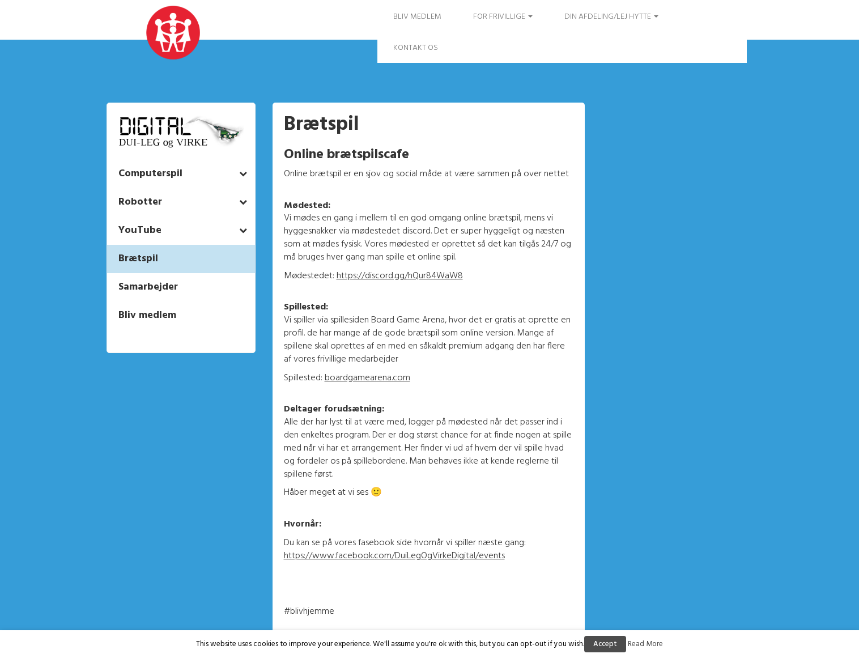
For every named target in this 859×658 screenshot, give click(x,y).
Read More (645, 644)
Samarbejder (148, 287)
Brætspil (138, 259)
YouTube (139, 230)
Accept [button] (605, 644)
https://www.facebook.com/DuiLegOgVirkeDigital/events (394, 556)
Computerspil (150, 173)
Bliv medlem (417, 16)
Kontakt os (415, 47)
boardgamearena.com (367, 378)
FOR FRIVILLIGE (503, 16)
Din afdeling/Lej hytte (611, 16)
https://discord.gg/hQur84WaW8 (400, 276)
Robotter (140, 202)
